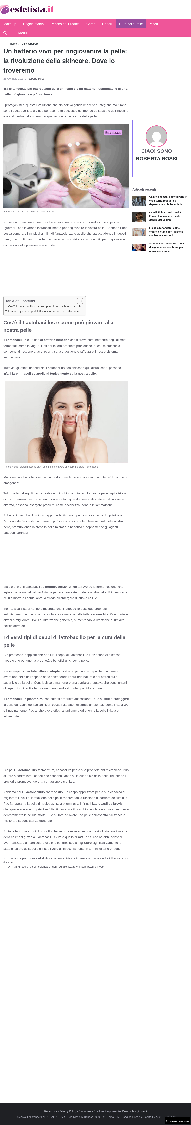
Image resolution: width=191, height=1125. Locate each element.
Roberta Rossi (156, 158)
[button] (5, 32)
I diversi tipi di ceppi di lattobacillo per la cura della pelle (43, 311)
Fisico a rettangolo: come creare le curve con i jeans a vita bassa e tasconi (166, 231)
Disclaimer (85, 1111)
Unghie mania (33, 24)
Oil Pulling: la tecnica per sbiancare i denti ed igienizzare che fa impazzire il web (56, 866)
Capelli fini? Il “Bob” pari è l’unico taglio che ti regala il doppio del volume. (165, 216)
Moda (154, 24)
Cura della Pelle (131, 24)
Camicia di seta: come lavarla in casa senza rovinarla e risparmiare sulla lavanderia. (168, 200)
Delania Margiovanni (134, 1111)
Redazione (50, 1111)
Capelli (107, 24)
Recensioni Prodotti (64, 24)
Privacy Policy (67, 1111)
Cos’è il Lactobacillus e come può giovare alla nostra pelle (45, 306)
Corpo (90, 24)
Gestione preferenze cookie (177, 1121)
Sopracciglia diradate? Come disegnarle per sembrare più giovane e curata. (166, 247)
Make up (9, 24)
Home (13, 43)
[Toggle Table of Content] (78, 301)
